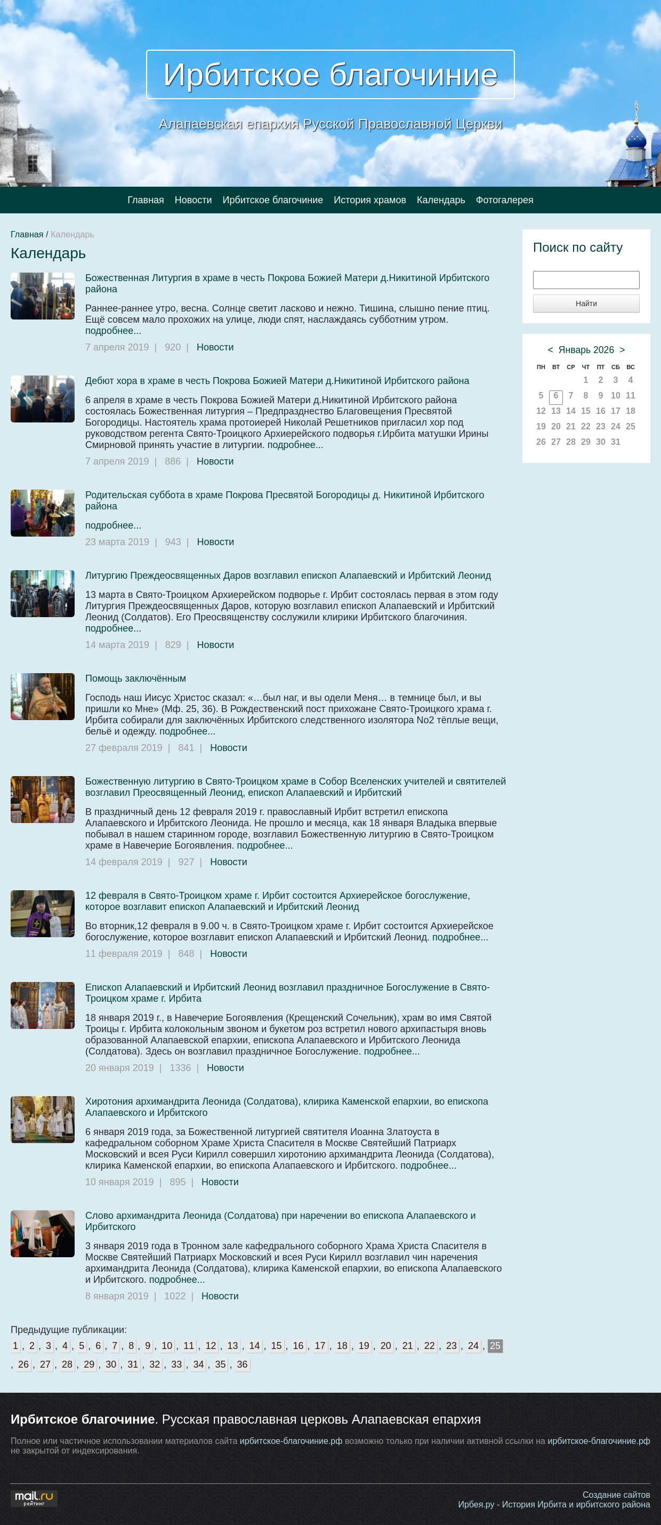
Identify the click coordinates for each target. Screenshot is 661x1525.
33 (176, 1364)
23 (451, 1345)
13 (232, 1345)
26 (23, 1364)
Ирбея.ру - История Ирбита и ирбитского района (554, 1504)
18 (342, 1345)
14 (254, 1345)
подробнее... (113, 330)
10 (167, 1345)
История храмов (370, 200)
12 (210, 1345)
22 (429, 1345)
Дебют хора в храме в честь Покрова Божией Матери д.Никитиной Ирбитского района (277, 381)
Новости (193, 200)
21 (407, 1345)
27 (45, 1364)
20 (386, 1345)
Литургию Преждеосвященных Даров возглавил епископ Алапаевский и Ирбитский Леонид (288, 575)
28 (67, 1364)
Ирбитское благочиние (330, 74)
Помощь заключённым (135, 678)
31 (132, 1364)
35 (220, 1364)
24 (473, 1345)
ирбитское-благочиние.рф (291, 1441)
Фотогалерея (505, 200)
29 (89, 1364)
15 (276, 1345)
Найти (586, 303)
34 (198, 1364)
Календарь (441, 200)
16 (298, 1345)
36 (242, 1364)
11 (188, 1345)
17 (320, 1345)
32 (154, 1364)
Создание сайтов (616, 1494)
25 (495, 1345)
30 (111, 1364)
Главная (145, 200)
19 (364, 1345)
